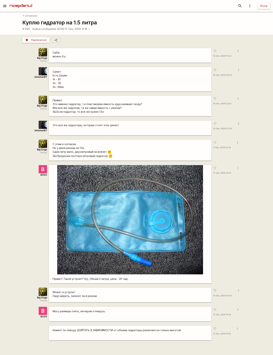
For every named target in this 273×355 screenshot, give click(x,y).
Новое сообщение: (44, 28)
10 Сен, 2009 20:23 (222, 75)
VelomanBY (40, 77)
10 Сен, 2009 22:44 (222, 128)
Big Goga (42, 58)
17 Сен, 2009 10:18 (77, 28)
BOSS (60, 28)
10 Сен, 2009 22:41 (222, 103)
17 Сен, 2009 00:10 (222, 173)
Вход (263, 5)
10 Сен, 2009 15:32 (222, 56)
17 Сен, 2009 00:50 (222, 296)
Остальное (29, 15)
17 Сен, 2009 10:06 (222, 314)
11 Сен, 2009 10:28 (222, 147)
